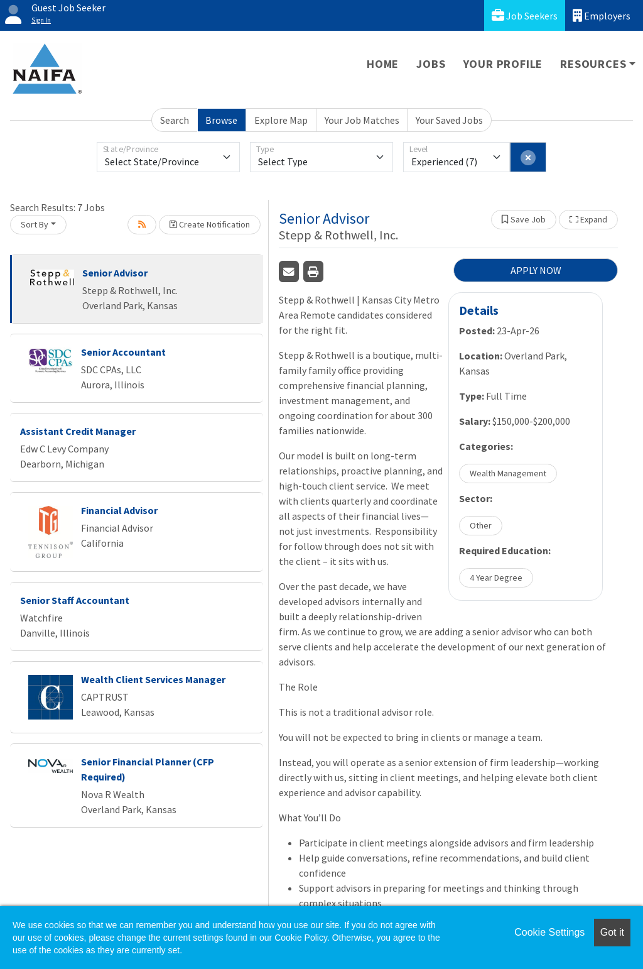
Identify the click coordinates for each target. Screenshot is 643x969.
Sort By (34, 224)
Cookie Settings (549, 932)
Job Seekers (525, 15)
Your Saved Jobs (449, 120)
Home (383, 64)
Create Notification (210, 224)
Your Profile (503, 64)
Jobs (430, 64)
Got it (612, 932)
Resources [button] (593, 64)
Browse (221, 120)
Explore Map (281, 120)
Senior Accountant (123, 352)
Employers (601, 15)
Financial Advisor (119, 510)
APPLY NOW (536, 270)
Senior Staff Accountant (74, 600)
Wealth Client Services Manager (153, 679)
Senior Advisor (115, 272)
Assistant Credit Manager (78, 431)
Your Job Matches (362, 120)
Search (174, 120)
